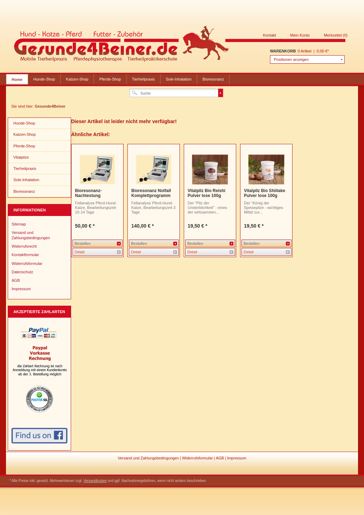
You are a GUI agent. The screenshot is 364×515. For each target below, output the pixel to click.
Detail (79, 252)
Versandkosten (95, 481)
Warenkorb (283, 51)
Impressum (21, 289)
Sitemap (19, 224)
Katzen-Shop (77, 79)
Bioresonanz (213, 79)
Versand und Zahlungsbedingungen (31, 235)
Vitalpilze (21, 157)
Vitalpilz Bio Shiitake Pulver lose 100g (264, 193)
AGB (16, 280)
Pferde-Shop (110, 79)
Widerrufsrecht (24, 246)
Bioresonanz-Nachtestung (88, 193)
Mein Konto (300, 35)
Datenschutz (22, 272)
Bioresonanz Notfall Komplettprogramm (151, 193)
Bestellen (82, 243)
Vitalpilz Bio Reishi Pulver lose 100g (206, 193)
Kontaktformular (25, 255)
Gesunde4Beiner (180, 45)
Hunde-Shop (44, 79)
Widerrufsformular (27, 263)
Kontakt (269, 35)
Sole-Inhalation (179, 79)
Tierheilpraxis (143, 79)
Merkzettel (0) (335, 35)
